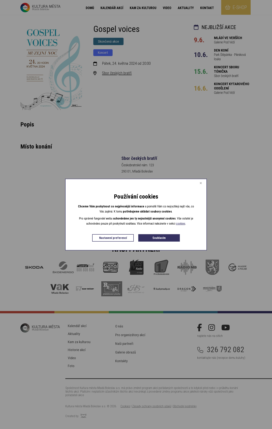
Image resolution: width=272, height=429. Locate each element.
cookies (180, 224)
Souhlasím (159, 238)
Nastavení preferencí (113, 238)
